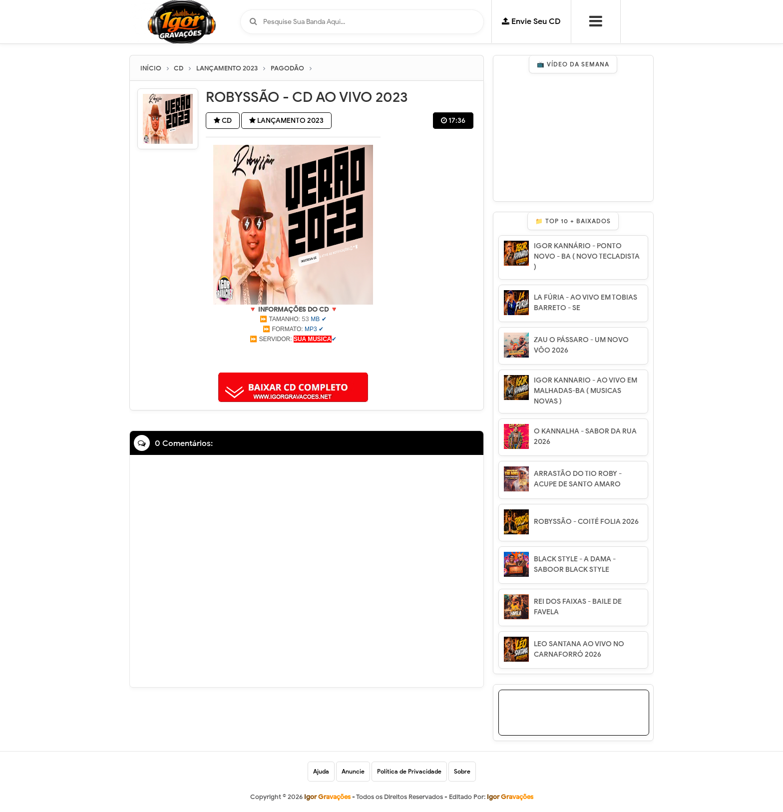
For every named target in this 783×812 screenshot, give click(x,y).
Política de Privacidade (409, 771)
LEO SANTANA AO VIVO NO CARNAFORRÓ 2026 (579, 649)
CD (223, 120)
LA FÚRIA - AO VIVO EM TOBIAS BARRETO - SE (585, 302)
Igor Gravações (510, 797)
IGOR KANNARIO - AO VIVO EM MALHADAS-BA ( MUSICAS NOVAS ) (585, 391)
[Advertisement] (293, 356)
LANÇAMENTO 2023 (286, 120)
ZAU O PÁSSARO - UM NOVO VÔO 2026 (581, 345)
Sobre (462, 771)
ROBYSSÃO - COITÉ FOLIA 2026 (586, 521)
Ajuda (321, 771)
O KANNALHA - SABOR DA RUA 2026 (585, 436)
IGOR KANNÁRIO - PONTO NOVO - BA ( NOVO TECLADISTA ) (587, 256)
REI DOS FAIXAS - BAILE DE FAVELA (578, 606)
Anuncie (353, 771)
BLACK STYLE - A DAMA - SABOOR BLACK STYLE (575, 564)
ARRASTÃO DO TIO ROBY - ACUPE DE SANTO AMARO (578, 478)
